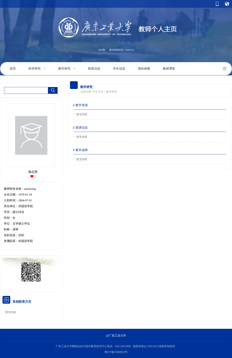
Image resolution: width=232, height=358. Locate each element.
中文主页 (97, 91)
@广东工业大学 (116, 335)
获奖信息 (94, 68)
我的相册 (144, 68)
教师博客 (169, 68)
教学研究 (66, 68)
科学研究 (37, 68)
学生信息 (119, 68)
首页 (13, 68)
